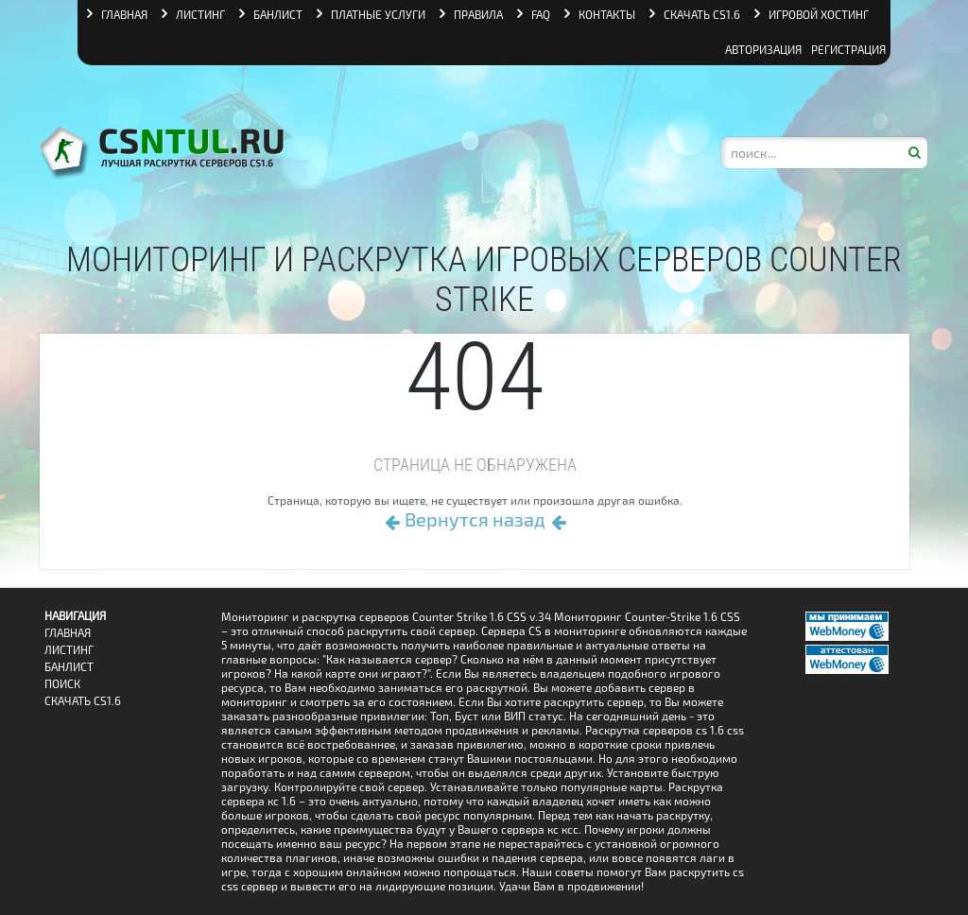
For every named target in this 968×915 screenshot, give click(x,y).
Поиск (62, 684)
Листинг (69, 650)
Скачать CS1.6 (82, 701)
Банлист (69, 667)
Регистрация (848, 49)
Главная (67, 633)
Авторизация (763, 49)
